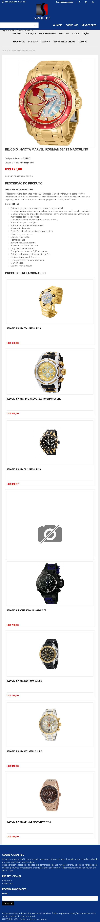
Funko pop (64, 34)
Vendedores (7, 883)
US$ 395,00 (13, 413)
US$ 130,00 (13, 695)
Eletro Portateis (47, 34)
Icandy (75, 34)
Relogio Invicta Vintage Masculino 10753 (29, 822)
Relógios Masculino (26, 51)
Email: (5, 894)
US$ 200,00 (13, 625)
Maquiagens (19, 42)
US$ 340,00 (13, 766)
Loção (85, 34)
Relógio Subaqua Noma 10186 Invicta (26, 610)
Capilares (16, 34)
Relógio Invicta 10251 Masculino (24, 681)
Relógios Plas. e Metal (64, 42)
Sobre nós (7, 881)
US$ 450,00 (13, 343)
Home (4, 51)
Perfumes (33, 42)
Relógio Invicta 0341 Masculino (24, 328)
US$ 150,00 (13, 836)
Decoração (30, 34)
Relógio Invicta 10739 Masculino (24, 751)
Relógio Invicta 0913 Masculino (24, 469)
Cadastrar (8, 903)
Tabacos (82, 42)
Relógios (45, 42)
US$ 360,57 (13, 484)
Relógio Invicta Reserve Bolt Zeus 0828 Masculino (34, 399)
